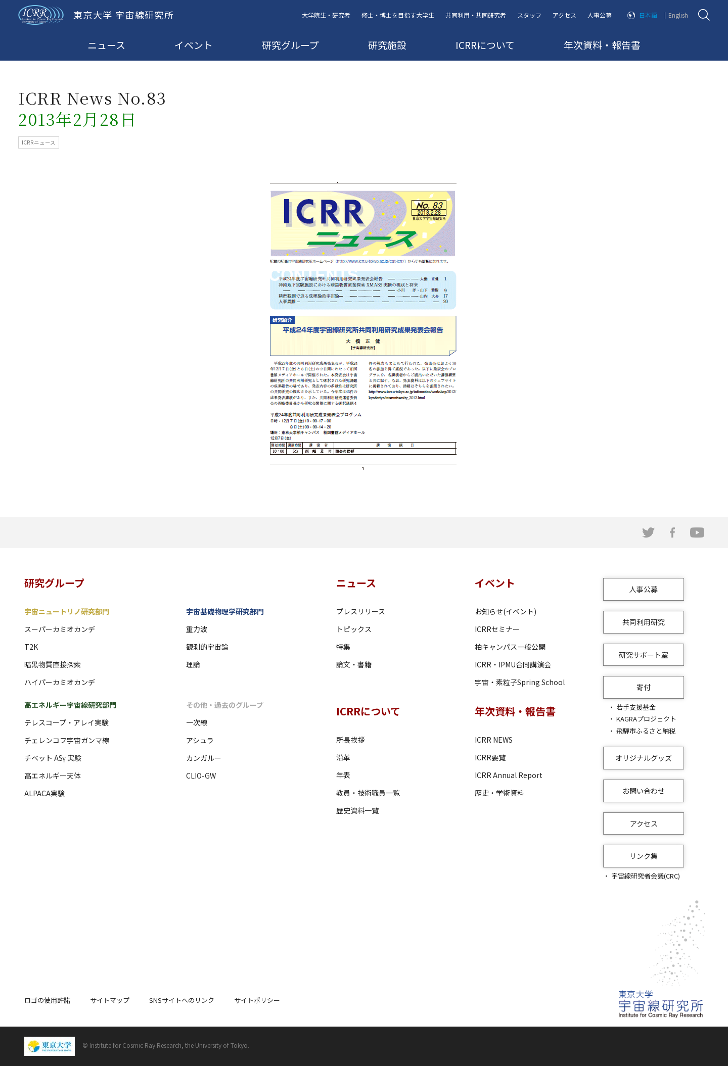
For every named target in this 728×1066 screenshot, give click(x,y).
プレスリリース (360, 611)
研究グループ (290, 45)
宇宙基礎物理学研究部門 (225, 611)
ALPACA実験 (44, 793)
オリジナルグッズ (643, 758)
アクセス (564, 15)
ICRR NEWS (494, 740)
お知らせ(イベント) (505, 611)
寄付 (643, 687)
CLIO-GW (201, 775)
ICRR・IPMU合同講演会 (513, 664)
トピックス (354, 629)
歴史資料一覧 (357, 810)
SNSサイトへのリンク (181, 1000)
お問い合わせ (643, 791)
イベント (193, 45)
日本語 (648, 15)
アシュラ (200, 740)
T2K (31, 647)
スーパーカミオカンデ (59, 629)
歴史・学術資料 (499, 793)
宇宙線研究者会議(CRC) (645, 876)
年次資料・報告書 (602, 45)
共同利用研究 (643, 622)
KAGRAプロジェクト (646, 718)
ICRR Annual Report (508, 775)
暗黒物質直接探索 (52, 664)
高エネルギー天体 (52, 775)
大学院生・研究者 (326, 15)
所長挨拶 (350, 740)
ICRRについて (485, 45)
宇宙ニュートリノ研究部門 (66, 611)
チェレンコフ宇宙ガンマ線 (66, 740)
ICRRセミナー (497, 629)
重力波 (196, 629)
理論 (193, 664)
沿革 (343, 757)
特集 (343, 647)
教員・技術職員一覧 (368, 793)
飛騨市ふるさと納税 (645, 731)
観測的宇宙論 (207, 647)
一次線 (196, 722)
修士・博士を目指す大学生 (397, 15)
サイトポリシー (257, 1000)
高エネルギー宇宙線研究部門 (70, 705)
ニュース (106, 45)
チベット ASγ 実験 (52, 758)
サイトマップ (109, 1000)
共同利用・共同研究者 (475, 15)
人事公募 (599, 15)
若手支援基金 (636, 707)
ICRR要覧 (490, 757)
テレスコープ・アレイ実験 (66, 722)
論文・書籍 (354, 664)
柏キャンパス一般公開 (510, 647)
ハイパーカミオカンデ (59, 682)
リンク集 (643, 856)
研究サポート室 (643, 655)
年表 (343, 775)
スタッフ (529, 15)
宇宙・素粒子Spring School (520, 682)
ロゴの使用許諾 (47, 1000)
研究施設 (387, 45)
